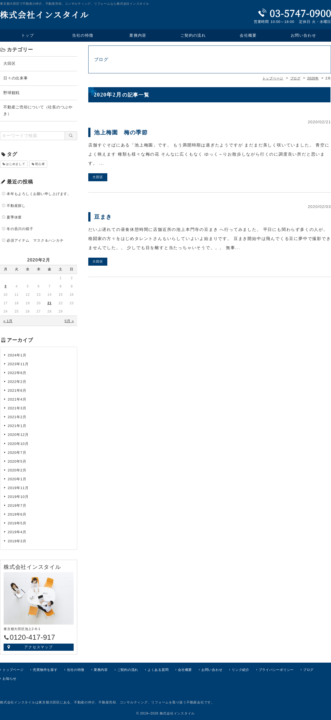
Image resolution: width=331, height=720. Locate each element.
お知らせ (9, 679)
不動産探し (16, 205)
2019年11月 (18, 488)
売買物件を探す (45, 669)
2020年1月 (17, 479)
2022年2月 (17, 382)
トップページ (13, 669)
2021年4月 (17, 399)
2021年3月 (17, 408)
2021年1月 (17, 426)
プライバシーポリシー (276, 669)
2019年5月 (17, 523)
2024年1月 (17, 355)
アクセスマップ (38, 647)
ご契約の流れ (193, 35)
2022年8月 (17, 373)
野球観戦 (11, 92)
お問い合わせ (212, 669)
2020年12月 (18, 435)
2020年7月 (17, 452)
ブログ (308, 669)
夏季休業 (14, 217)
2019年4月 (17, 532)
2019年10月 (18, 497)
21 (49, 303)
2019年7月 (17, 505)
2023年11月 (18, 364)
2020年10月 (18, 443)
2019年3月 (17, 541)
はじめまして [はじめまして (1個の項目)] (15, 164)
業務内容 (137, 35)
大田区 (9, 63)
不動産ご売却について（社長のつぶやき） (38, 110)
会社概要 (248, 35)
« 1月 (8, 321)
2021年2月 (17, 417)
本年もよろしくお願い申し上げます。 (39, 194)
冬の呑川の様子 (20, 229)
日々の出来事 (15, 78)
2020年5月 (17, 461)
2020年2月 (17, 470)
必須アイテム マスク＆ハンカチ (35, 240)
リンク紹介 (240, 669)
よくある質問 (158, 669)
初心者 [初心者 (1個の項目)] (40, 164)
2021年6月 (17, 390)
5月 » (69, 321)
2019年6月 (17, 514)
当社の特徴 (82, 35)
